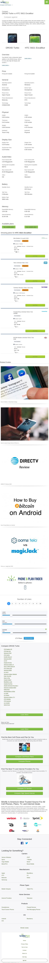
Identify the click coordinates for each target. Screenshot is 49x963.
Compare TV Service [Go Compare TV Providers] (24, 788)
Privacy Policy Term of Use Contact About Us (24, 948)
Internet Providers (7, 898)
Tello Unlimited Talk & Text (20, 262)
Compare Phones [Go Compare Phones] (24, 761)
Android (4, 918)
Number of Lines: (24, 599)
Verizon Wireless (6, 857)
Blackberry (30, 918)
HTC (3, 875)
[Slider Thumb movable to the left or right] (11, 616)
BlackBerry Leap (8, 682)
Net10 (28, 861)
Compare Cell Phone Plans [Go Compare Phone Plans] (24, 756)
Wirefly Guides (24, 928)
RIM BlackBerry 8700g (9, 691)
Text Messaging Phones (33, 909)
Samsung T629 (7, 653)
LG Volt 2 (6, 672)
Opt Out (24, 960)
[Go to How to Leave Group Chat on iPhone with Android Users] (24, 424)
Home (24, 940)
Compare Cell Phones (5, 5)
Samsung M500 (8, 670)
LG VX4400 (7, 703)
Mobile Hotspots (6, 889)
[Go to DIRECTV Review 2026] (24, 465)
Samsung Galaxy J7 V (9, 697)
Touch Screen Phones (8, 909)
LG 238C (6, 693)
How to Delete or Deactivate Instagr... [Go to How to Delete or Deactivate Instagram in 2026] (9, 401)
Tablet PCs (30, 889)
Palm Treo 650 (7, 676)
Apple (3, 873)
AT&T (28, 857)
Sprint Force (7, 705)
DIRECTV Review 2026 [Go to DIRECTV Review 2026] (6, 484)
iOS (3, 921)
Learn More (24, 715)
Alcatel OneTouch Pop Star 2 (11, 685)
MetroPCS (4, 864)
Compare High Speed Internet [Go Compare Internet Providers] (24, 793)
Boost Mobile (30, 864)
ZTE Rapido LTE (8, 649)
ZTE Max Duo (7, 651)
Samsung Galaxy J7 (9, 664)
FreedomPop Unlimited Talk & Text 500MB (23, 312)
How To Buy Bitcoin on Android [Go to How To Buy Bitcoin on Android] (8, 525)
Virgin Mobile (5, 861)
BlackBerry (30, 873)
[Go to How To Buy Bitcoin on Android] (24, 506)
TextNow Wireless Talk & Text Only (23, 287)
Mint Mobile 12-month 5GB (20, 238)
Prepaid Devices (31, 907)
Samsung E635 (7, 658)
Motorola (4, 877)
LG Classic (6, 695)
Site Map (24, 957)
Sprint (3, 859)
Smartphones (5, 907)
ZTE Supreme (7, 701)
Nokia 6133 (6, 689)
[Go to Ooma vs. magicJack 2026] (24, 547)
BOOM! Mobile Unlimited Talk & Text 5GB (23, 338)
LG (27, 875)
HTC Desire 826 (8, 668)
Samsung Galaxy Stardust (10, 674)
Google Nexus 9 (8, 657)
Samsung (4, 879)
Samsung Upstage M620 (10, 687)
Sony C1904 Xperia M (9, 666)
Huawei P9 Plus (8, 662)
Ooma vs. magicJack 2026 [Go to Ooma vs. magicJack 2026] (7, 566)
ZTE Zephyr (7, 655)
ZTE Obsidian (7, 699)
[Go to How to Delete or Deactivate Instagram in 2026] (24, 382)
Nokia (28, 877)
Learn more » (5, 65)
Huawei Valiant (7, 680)
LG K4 (5, 660)
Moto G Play (7, 678)
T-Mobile (29, 859)
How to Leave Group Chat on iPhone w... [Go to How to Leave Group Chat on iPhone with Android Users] (10, 443)
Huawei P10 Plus (8, 683)
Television (29, 898)
